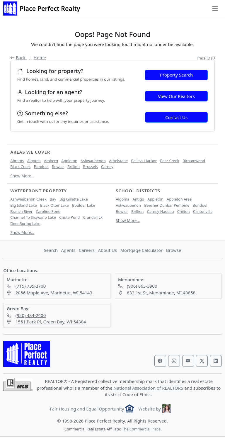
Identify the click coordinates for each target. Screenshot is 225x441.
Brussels (90, 166)
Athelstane (118, 160)
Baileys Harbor (144, 160)
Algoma (34, 160)
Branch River (21, 211)
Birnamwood (194, 160)
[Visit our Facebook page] (160, 361)
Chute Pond (69, 217)
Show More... (22, 176)
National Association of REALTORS (148, 388)
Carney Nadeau (160, 211)
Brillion (73, 166)
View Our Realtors (176, 96)
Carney (107, 166)
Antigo (138, 199)
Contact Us (176, 117)
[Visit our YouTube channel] (188, 361)
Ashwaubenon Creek (28, 199)
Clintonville (202, 211)
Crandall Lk (93, 217)
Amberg (51, 160)
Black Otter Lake (54, 205)
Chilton (183, 211)
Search (51, 250)
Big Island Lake (23, 205)
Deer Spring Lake (25, 223)
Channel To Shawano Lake (33, 217)
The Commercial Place (141, 429)
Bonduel (41, 166)
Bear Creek (169, 160)
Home (40, 57)
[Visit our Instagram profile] (174, 361)
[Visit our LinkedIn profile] (216, 361)
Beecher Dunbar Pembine (166, 205)
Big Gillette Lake (73, 199)
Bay (53, 199)
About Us (107, 250)
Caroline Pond (48, 211)
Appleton (69, 160)
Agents (68, 250)
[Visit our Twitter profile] (202, 361)
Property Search (176, 75)
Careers (87, 250)
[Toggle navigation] (215, 8)
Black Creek (20, 166)
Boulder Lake (83, 205)
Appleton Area (179, 199)
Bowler (58, 166)
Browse (173, 250)
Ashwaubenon (93, 160)
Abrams (17, 160)
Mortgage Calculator (141, 250)
